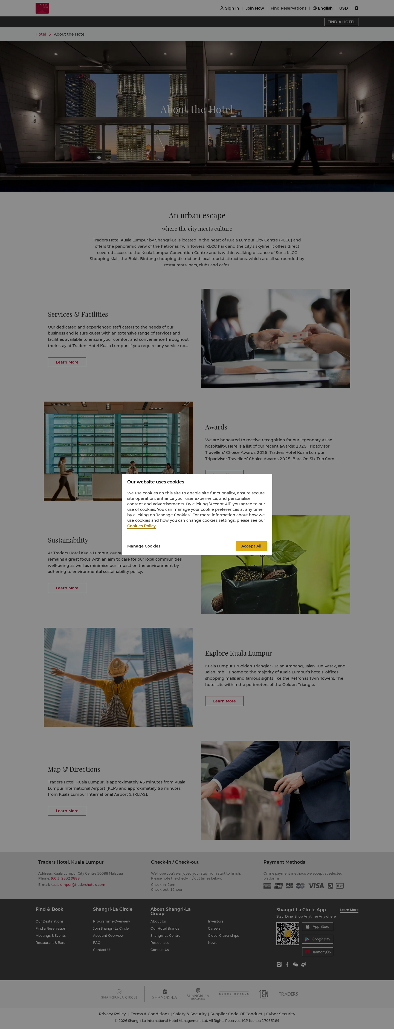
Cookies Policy (141, 525)
